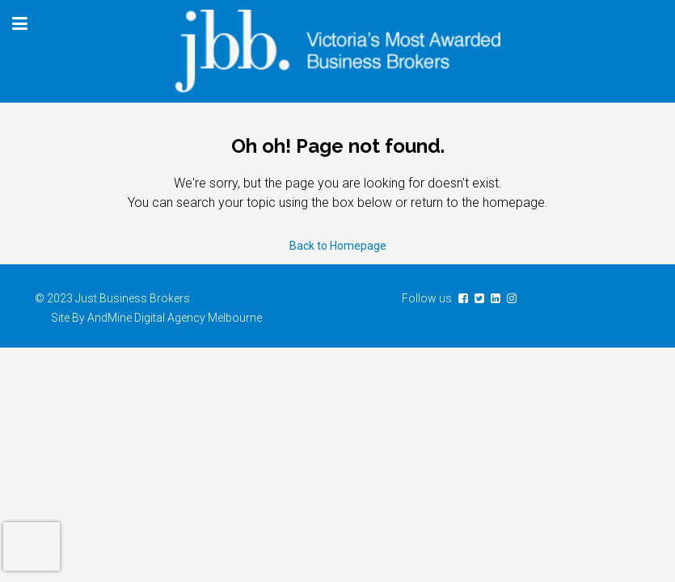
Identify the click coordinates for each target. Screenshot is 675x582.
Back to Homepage (337, 245)
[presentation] (31, 546)
